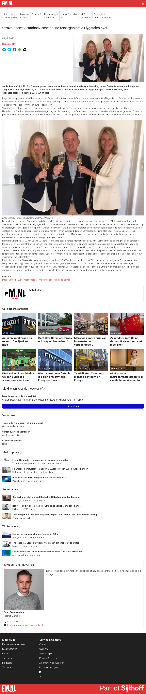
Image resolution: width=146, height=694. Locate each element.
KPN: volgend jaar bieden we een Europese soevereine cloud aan (18, 377)
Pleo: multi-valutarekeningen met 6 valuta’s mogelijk (39, 477)
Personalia (9, 489)
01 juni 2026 (80, 333)
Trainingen (7, 658)
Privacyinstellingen (48, 667)
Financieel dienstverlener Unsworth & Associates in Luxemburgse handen (50, 469)
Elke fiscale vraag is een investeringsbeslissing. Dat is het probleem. (47, 551)
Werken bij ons (46, 653)
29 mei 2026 (116, 333)
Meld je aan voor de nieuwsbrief (22, 388)
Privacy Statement (48, 658)
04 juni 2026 (8, 333)
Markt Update (10, 452)
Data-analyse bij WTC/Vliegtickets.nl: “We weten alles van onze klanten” (37, 280)
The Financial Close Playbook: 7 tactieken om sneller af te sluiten (46, 543)
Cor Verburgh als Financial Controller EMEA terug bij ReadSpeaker (46, 497)
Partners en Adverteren (14, 644)
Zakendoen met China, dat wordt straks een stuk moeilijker (126, 341)
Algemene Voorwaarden (51, 662)
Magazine (7, 662)
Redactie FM (8, 44)
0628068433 (12, 621)
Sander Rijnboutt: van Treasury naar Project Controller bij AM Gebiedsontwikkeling (54, 514)
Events (5, 653)
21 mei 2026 (116, 368)
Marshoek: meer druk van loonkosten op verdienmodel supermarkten (90, 341)
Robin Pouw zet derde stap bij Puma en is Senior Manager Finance (46, 506)
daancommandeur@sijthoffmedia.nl (24, 625)
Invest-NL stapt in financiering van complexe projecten (40, 460)
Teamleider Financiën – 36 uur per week (23, 423)
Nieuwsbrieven (9, 649)
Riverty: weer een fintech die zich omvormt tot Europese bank (54, 377)
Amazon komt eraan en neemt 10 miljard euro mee (17, 341)
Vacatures (8, 415)
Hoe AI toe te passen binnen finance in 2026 (35, 534)
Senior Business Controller (16, 432)
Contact (43, 644)
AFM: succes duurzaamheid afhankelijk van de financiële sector (126, 377)
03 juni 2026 (44, 333)
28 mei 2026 (9, 368)
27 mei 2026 (44, 368)
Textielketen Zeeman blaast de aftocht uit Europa (88, 377)
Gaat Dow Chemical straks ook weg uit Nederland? (55, 339)
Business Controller (12, 440)
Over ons (43, 649)
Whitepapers (10, 526)
